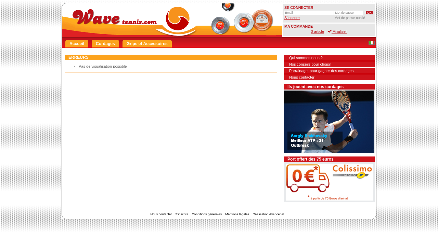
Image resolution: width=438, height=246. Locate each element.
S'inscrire (292, 18)
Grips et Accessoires (147, 43)
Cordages (105, 43)
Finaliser (337, 31)
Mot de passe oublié (349, 18)
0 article (317, 31)
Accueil (76, 43)
